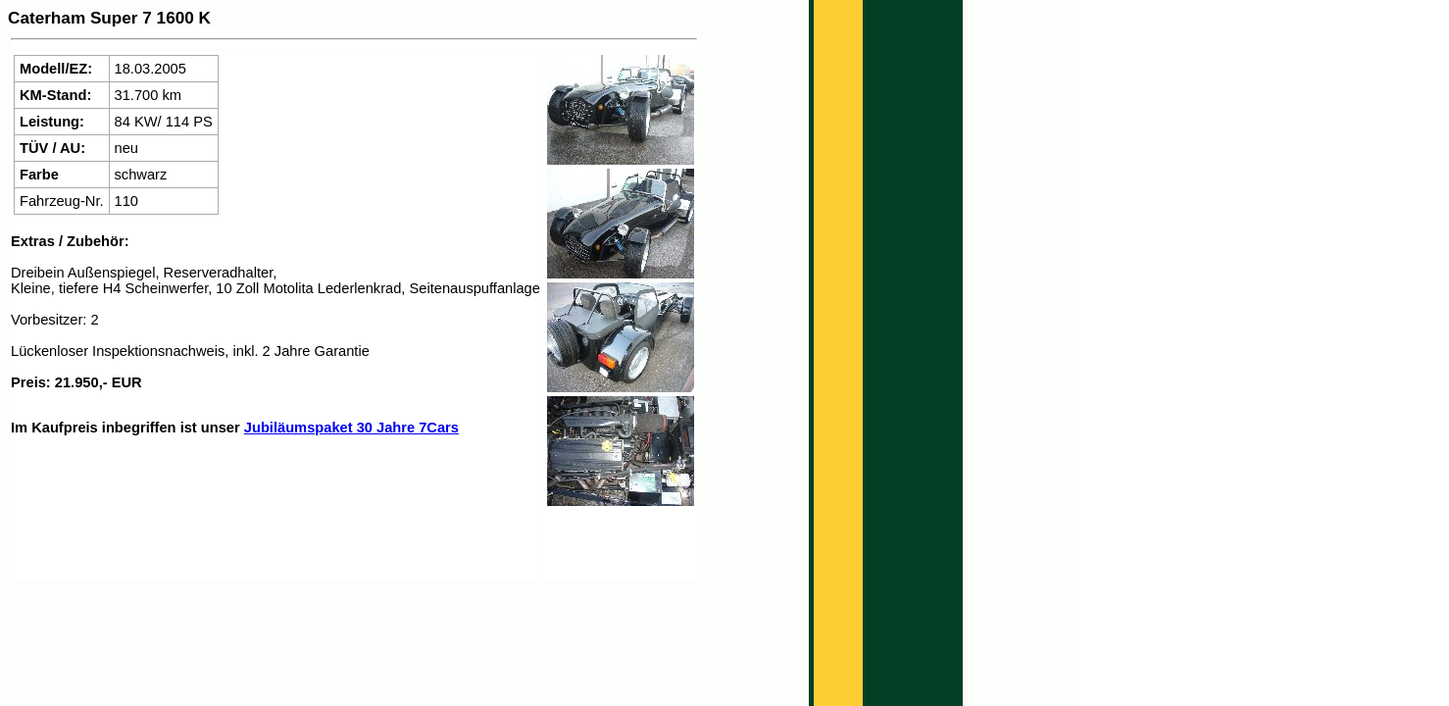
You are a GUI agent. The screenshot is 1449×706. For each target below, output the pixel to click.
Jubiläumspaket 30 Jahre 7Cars (351, 427)
